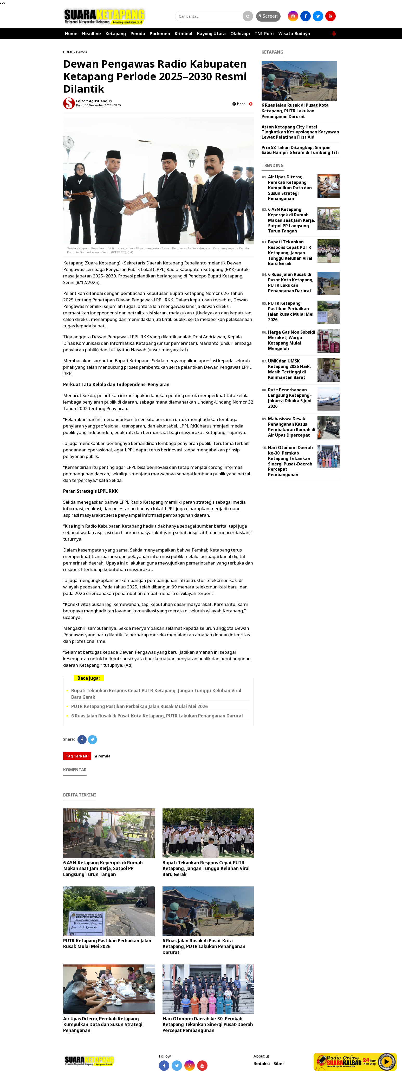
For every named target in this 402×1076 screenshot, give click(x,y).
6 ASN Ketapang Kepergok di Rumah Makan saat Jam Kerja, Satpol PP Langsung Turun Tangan (103, 868)
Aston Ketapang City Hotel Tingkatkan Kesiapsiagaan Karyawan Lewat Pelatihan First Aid (300, 132)
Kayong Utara (211, 33)
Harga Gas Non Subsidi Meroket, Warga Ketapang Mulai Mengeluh (291, 340)
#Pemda (103, 756)
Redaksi (262, 1063)
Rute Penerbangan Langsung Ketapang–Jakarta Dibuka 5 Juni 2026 (290, 398)
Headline (91, 33)
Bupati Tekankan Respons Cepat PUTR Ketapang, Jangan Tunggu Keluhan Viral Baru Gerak (206, 868)
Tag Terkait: (77, 756)
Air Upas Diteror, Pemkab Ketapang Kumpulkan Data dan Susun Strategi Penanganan (102, 1024)
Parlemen (160, 33)
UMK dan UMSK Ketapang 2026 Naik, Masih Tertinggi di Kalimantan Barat (289, 369)
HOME (68, 52)
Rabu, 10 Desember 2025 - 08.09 (98, 105)
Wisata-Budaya (294, 33)
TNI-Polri (264, 33)
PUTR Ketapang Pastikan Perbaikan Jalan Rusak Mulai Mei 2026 (139, 706)
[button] (333, 31)
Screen (268, 16)
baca (238, 104)
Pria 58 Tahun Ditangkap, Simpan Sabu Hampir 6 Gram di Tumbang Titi (300, 150)
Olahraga (240, 33)
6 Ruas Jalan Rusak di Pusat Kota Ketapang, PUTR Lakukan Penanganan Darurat (157, 716)
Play (387, 1061)
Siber (279, 1063)
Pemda (138, 33)
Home (71, 33)
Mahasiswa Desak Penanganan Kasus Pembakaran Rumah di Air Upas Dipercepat (291, 427)
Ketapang (116, 33)
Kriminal (183, 33)
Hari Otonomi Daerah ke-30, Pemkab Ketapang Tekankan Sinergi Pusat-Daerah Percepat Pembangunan (208, 1024)
